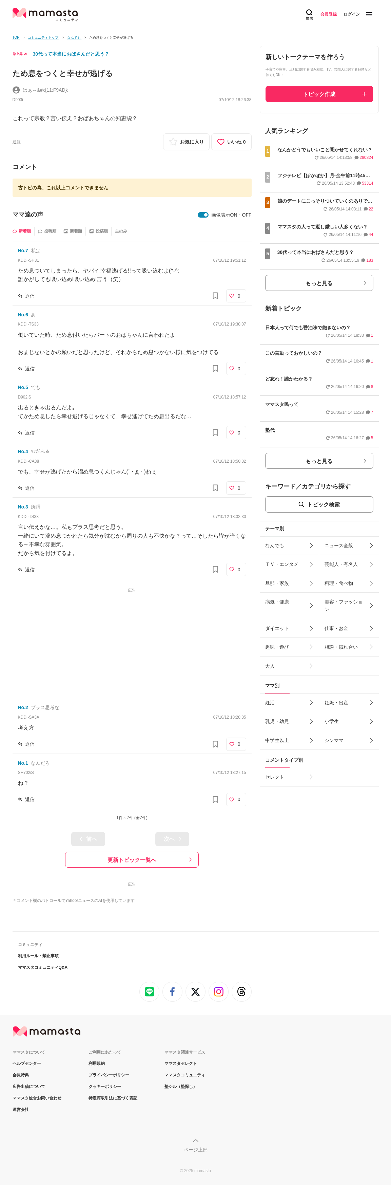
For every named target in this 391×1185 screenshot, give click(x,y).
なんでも (274, 545)
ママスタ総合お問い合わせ (37, 1098)
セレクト (274, 777)
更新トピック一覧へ (131, 860)
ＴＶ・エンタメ (281, 564)
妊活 (270, 702)
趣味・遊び (277, 647)
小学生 (332, 721)
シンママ (334, 740)
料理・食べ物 (339, 583)
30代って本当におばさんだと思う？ (71, 54)
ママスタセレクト (180, 1063)
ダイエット (277, 628)
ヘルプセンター (27, 1063)
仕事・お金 (336, 628)
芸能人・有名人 (341, 564)
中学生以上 (277, 740)
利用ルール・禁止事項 (38, 956)
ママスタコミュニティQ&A (43, 967)
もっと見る (319, 283)
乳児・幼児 (277, 721)
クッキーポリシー (105, 1087)
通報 (17, 142)
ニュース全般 (339, 545)
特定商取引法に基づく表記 (113, 1098)
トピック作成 (319, 94)
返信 (30, 296)
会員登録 (328, 14)
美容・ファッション (344, 605)
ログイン (352, 14)
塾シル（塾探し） (180, 1087)
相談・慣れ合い (341, 647)
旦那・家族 (277, 583)
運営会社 (21, 1110)
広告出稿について (29, 1087)
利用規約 (97, 1063)
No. (23, 250)
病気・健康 (277, 602)
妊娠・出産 (336, 702)
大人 (270, 666)
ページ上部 (196, 1149)
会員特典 (21, 1075)
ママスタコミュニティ (184, 1075)
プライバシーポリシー (109, 1075)
